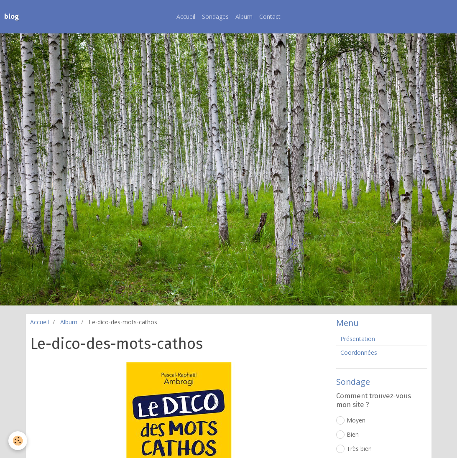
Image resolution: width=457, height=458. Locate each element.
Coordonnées (358, 352)
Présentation (357, 339)
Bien (347, 434)
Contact (270, 16)
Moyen (350, 420)
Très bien (354, 449)
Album (244, 16)
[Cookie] (17, 440)
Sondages (215, 16)
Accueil (185, 16)
